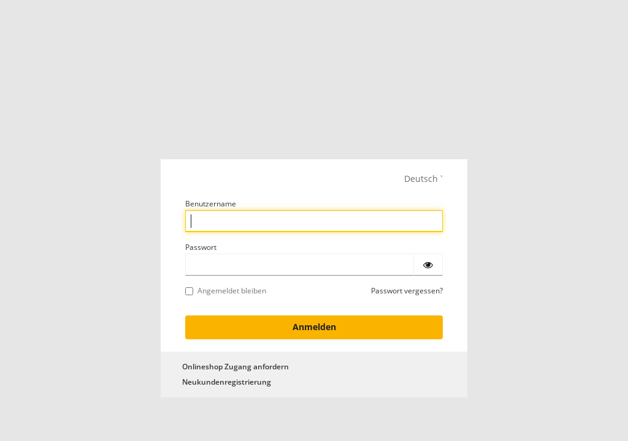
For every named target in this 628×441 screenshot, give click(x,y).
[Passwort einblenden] (428, 265)
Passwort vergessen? (407, 290)
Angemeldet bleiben (225, 290)
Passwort (200, 247)
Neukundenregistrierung (226, 382)
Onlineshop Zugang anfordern (235, 366)
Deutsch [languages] (421, 178)
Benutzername (210, 203)
